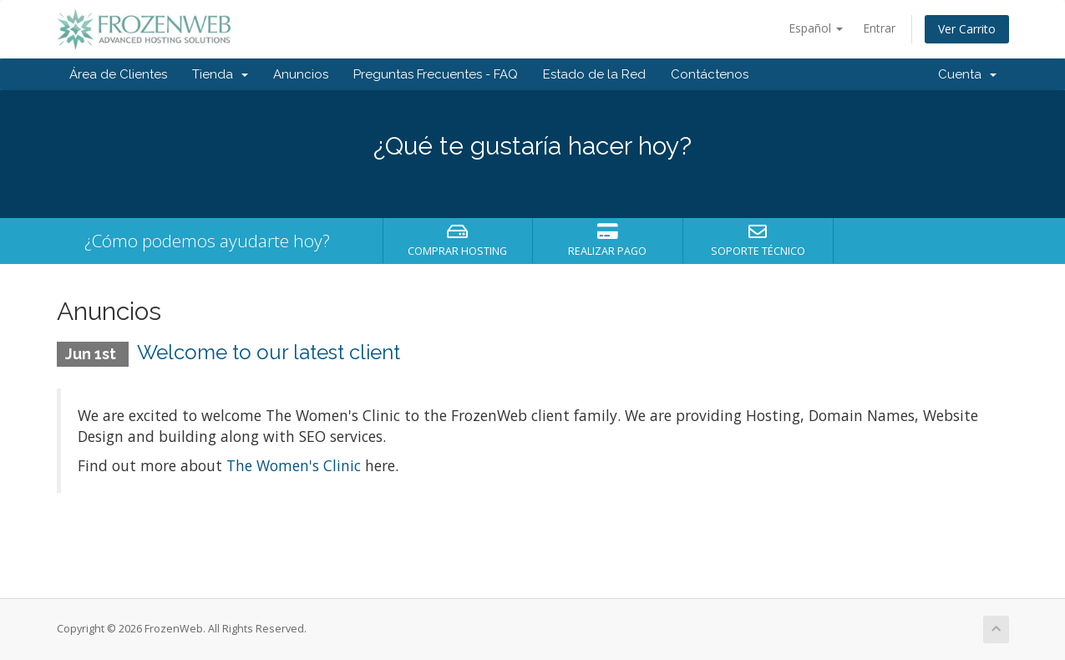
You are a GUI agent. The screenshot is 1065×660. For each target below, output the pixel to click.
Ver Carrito (967, 29)
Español (816, 28)
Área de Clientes (118, 74)
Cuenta (967, 74)
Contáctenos (709, 74)
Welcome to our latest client (268, 352)
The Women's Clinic (293, 465)
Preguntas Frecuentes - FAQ (435, 74)
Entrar (879, 28)
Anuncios (300, 74)
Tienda (220, 74)
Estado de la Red (594, 74)
